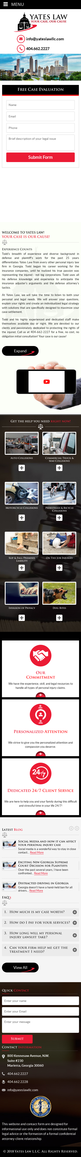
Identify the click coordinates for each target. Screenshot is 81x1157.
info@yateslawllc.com (45, 39)
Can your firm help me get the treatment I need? (36, 950)
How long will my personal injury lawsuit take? (33, 935)
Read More (37, 852)
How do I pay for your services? (37, 923)
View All (24, 968)
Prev (71, 828)
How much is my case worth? (34, 912)
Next (76, 828)
